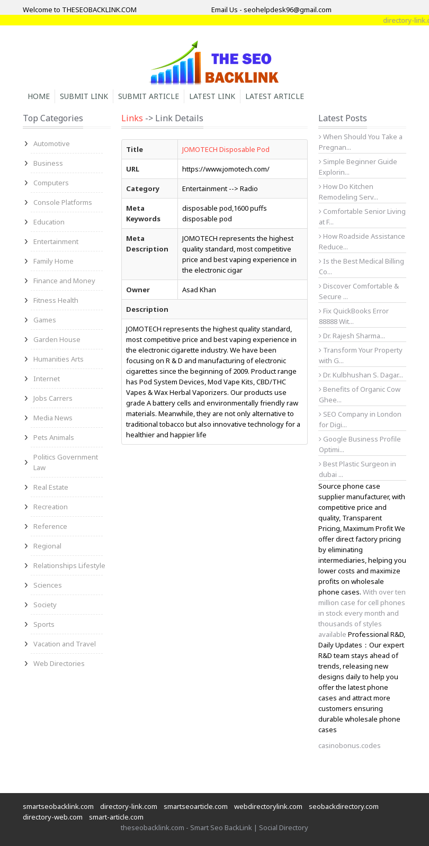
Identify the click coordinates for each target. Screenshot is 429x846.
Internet (46, 378)
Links (132, 118)
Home (39, 96)
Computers (51, 182)
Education (49, 222)
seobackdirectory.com (344, 806)
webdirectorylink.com (268, 806)
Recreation (50, 506)
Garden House (57, 339)
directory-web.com (53, 817)
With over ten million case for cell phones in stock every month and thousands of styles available (362, 613)
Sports (44, 624)
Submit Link (84, 96)
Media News (53, 417)
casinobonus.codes (349, 745)
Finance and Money (64, 280)
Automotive (51, 143)
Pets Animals (53, 437)
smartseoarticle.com (196, 806)
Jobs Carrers (53, 398)
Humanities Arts (58, 359)
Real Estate (50, 487)
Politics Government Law (65, 462)
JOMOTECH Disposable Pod (226, 149)
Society (45, 604)
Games (44, 320)
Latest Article (274, 96)
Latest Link (212, 96)
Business (48, 163)
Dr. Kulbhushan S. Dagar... (361, 375)
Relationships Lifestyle (69, 565)
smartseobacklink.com (58, 806)
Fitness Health (55, 300)
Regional (47, 546)
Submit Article (148, 96)
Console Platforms (62, 202)
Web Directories (59, 663)
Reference (50, 526)
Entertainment (55, 241)
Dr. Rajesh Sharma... (352, 335)
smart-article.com (116, 817)
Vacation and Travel (64, 644)
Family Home (53, 261)
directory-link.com (128, 806)
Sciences (47, 585)
